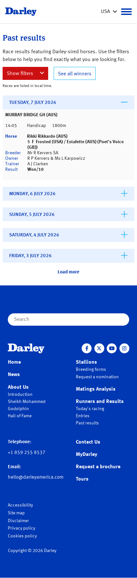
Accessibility (20, 505)
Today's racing (90, 409)
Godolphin (18, 409)
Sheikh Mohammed (27, 401)
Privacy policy (21, 528)
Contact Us (88, 442)
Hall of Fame (20, 416)
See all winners (74, 74)
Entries (82, 416)
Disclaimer (18, 521)
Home (14, 362)
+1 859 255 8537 (27, 452)
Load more (68, 272)
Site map (16, 513)
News (14, 374)
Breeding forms (91, 369)
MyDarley (86, 454)
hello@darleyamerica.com (35, 477)
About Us (18, 387)
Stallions (86, 362)
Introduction (20, 394)
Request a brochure (98, 467)
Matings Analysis (96, 389)
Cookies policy (22, 536)
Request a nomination (97, 377)
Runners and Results (100, 401)
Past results (87, 423)
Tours (82, 479)
